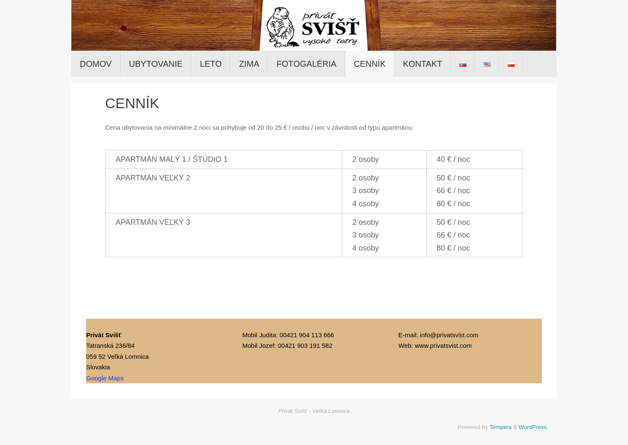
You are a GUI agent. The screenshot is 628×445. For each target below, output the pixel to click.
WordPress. (533, 427)
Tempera (501, 427)
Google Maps (105, 378)
